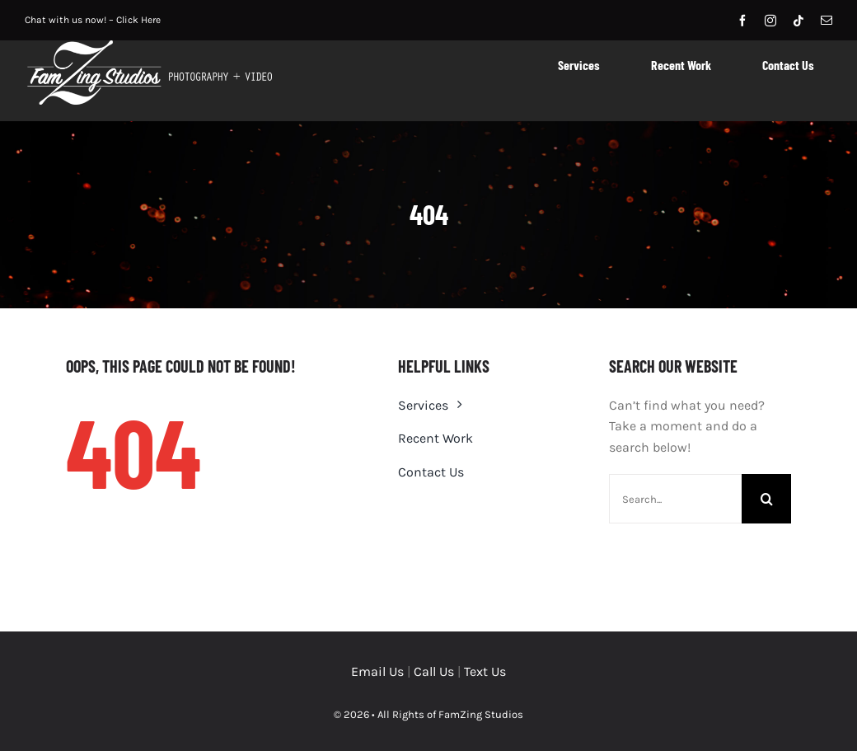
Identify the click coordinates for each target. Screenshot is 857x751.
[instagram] (770, 20)
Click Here (138, 20)
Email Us (377, 671)
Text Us (485, 671)
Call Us (434, 671)
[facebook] (742, 20)
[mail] (826, 20)
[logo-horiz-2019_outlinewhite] (148, 46)
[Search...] (675, 498)
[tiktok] (798, 20)
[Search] (766, 498)
